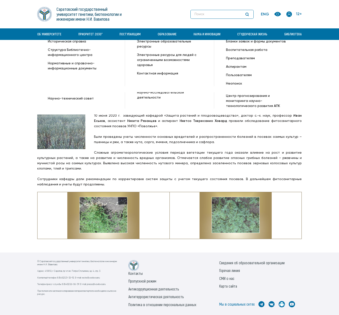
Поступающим (130, 34)
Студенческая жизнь (252, 34)
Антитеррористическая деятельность (156, 296)
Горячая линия (229, 270)
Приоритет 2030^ (90, 34)
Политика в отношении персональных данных (162, 304)
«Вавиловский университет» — (62, 52)
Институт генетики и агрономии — (65, 57)
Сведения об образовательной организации (252, 262)
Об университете (49, 34)
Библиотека (293, 34)
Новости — (97, 52)
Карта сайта (228, 286)
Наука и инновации (207, 34)
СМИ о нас (226, 278)
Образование (167, 34)
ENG (265, 14)
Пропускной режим (142, 281)
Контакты (135, 273)
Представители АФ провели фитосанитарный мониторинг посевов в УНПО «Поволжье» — (181, 52)
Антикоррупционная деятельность (153, 289)
